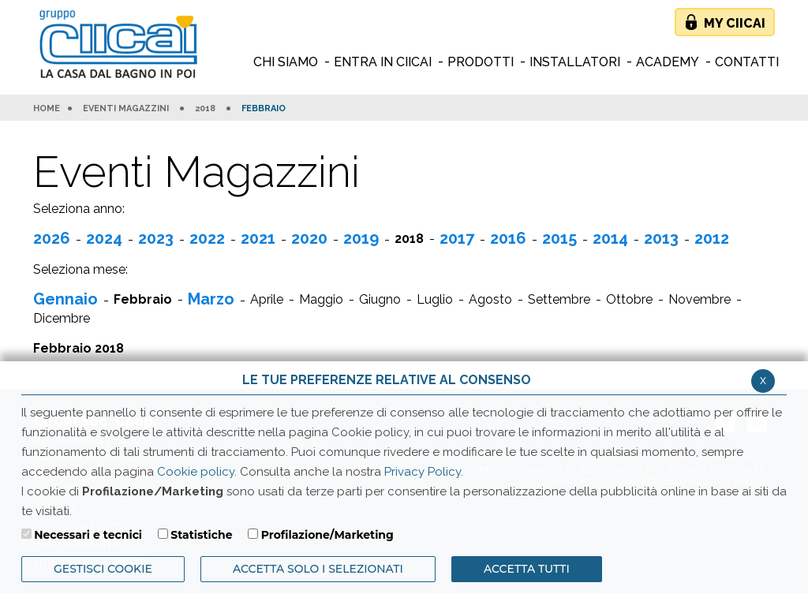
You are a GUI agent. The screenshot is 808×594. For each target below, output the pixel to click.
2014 (610, 238)
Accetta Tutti (527, 569)
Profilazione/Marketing (327, 535)
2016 (508, 238)
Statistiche (201, 535)
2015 (559, 238)
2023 (156, 238)
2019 (361, 238)
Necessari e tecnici (88, 535)
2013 (661, 238)
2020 (309, 238)
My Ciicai (734, 23)
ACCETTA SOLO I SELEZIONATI (318, 569)
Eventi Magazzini (126, 109)
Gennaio (65, 299)
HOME (46, 109)
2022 (207, 238)
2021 (258, 238)
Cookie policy (195, 472)
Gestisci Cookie (103, 569)
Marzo (211, 299)
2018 (205, 109)
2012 (711, 238)
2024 (104, 238)
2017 (457, 238)
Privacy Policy (422, 472)
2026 (51, 238)
